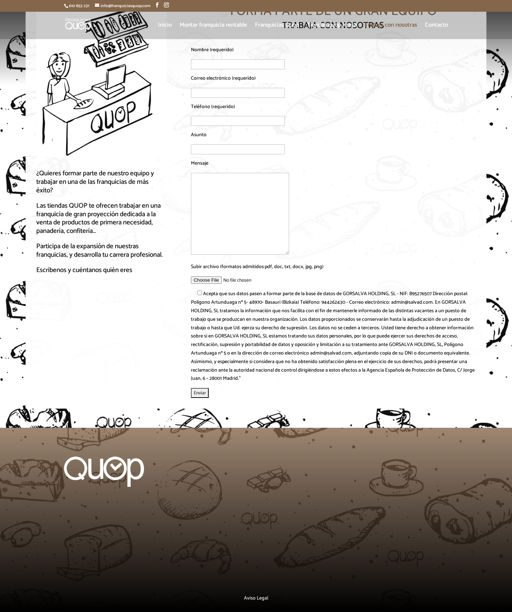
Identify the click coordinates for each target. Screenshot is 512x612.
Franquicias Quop (277, 26)
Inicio (165, 26)
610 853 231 (79, 5)
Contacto (436, 26)
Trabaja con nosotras (390, 26)
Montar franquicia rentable (213, 26)
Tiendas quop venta (332, 26)
